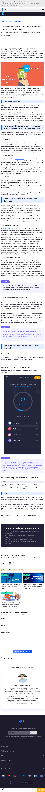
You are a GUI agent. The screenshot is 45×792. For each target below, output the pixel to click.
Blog (10, 21)
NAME (3, 619)
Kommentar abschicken (22, 651)
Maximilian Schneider (7, 39)
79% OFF (41, 790)
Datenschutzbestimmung (9, 5)
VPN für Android (17, 21)
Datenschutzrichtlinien (15, 781)
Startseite (4, 21)
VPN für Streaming (7, 593)
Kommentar (5, 633)
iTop (22, 721)
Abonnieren (33, 733)
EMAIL (3, 626)
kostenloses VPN (19, 159)
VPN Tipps (5, 574)
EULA (11, 783)
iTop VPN (4, 9)
